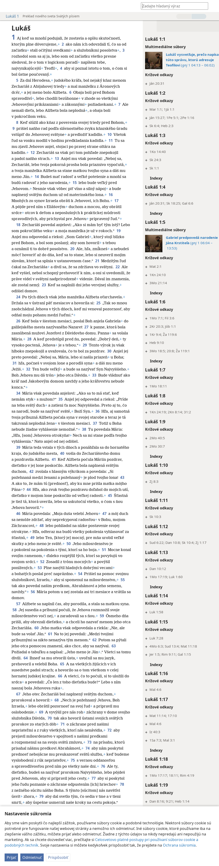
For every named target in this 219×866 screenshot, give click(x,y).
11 (57, 146)
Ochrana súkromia (179, 845)
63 (30, 657)
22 (35, 278)
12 (93, 152)
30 (15, 363)
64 (53, 664)
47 (104, 519)
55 (69, 591)
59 (112, 621)
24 (18, 302)
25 (98, 309)
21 (15, 272)
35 (61, 405)
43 (37, 489)
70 (63, 724)
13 (116, 158)
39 (18, 453)
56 (103, 597)
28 (41, 345)
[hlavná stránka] (7, 6)
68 (57, 706)
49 (58, 543)
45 (44, 507)
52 (90, 567)
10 (33, 140)
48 (55, 531)
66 (73, 682)
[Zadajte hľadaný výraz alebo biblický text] (172, 6)
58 (25, 615)
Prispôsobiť (58, 857)
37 (117, 429)
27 (92, 333)
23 (95, 290)
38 (108, 435)
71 (77, 730)
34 (18, 399)
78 (34, 796)
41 (93, 465)
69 (41, 718)
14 (120, 176)
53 (76, 573)
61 (82, 639)
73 (89, 748)
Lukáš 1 (10, 16)
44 (65, 495)
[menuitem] (7, 6)
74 (88, 754)
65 (80, 670)
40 (82, 459)
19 (15, 242)
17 (94, 206)
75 (88, 766)
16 (93, 200)
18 (18, 230)
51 (27, 561)
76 (15, 778)
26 (18, 327)
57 (18, 609)
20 (86, 254)
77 (115, 784)
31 (46, 369)
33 (15, 387)
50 (92, 549)
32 (56, 375)
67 (18, 700)
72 (109, 736)
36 (113, 417)
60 (69, 633)
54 (113, 579)
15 (49, 188)
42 (72, 477)
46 (18, 519)
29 (100, 351)
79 (64, 802)
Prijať (11, 857)
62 (122, 645)
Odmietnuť (32, 857)
